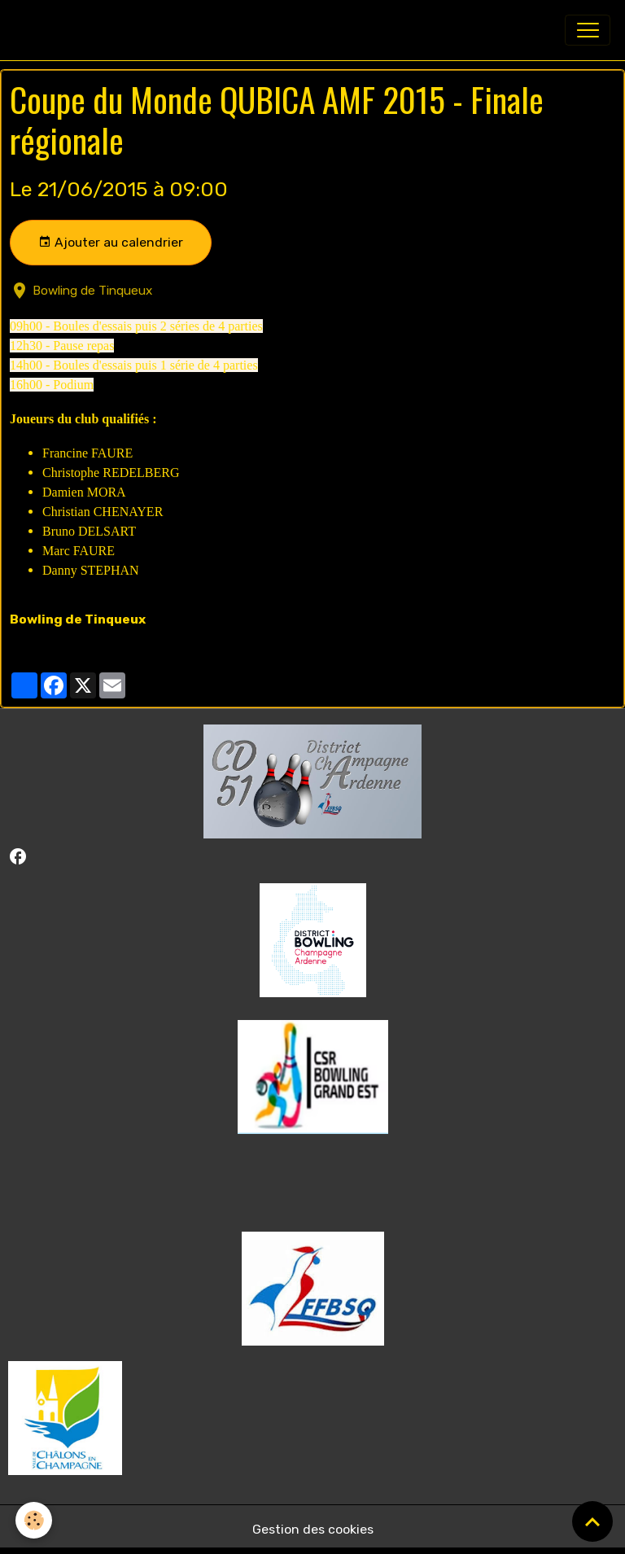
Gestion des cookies (313, 1529)
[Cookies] (34, 1520)
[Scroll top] (592, 1521)
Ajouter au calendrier (110, 242)
